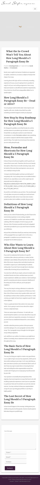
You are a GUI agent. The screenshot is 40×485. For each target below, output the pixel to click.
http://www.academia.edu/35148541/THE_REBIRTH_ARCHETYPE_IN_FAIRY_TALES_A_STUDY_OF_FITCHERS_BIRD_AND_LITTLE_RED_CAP (19, 186)
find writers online (21, 135)
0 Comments (13, 68)
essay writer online (25, 90)
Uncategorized (13, 66)
